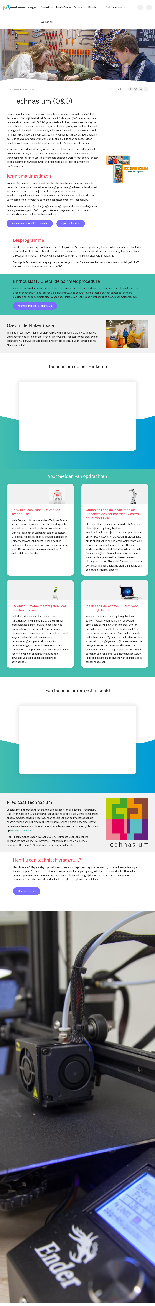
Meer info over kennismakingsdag (29, 223)
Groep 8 (16, 89)
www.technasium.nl (20, 830)
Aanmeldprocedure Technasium (35, 305)
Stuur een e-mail (27, 891)
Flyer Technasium (70, 223)
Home (9, 89)
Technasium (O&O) (28, 89)
